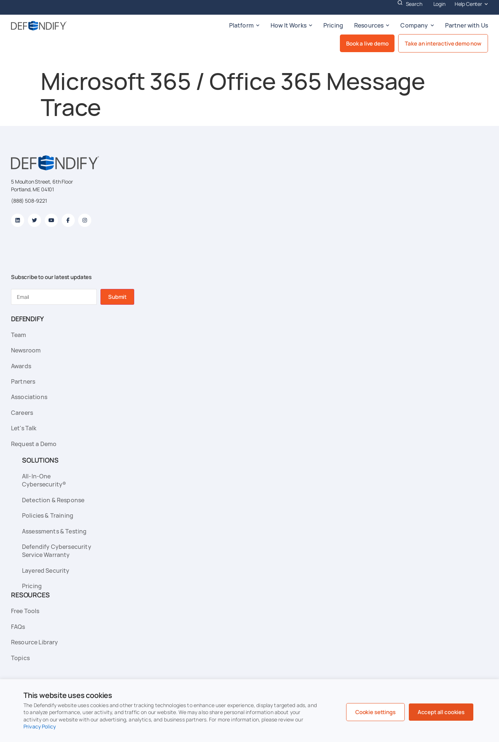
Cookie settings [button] (375, 712)
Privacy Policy (39, 726)
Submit (117, 297)
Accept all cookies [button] (441, 712)
